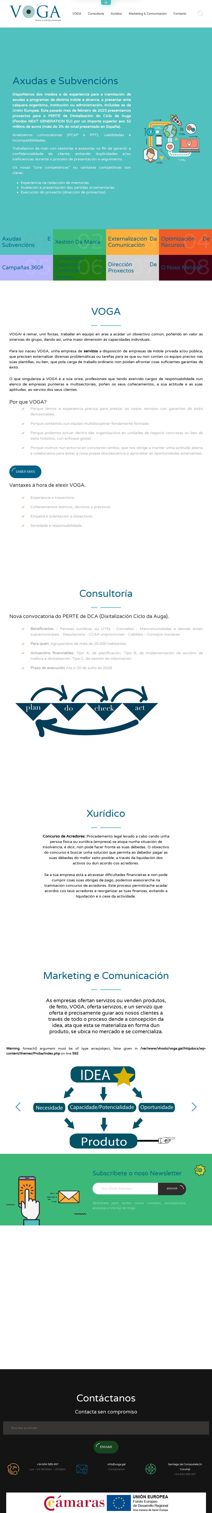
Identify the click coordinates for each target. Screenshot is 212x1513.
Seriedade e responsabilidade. (56, 525)
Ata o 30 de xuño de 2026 (71, 668)
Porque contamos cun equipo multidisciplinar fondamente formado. (90, 423)
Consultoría (96, 14)
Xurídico (116, 14)
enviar (175, 1187)
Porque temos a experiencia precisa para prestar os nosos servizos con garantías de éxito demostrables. (116, 411)
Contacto (179, 14)
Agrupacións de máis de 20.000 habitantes (78, 643)
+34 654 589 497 (47, 1464)
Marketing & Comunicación (148, 14)
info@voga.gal (116, 1464)
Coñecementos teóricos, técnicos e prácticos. (70, 507)
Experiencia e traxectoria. (52, 497)
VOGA (76, 14)
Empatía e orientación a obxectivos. (61, 516)
